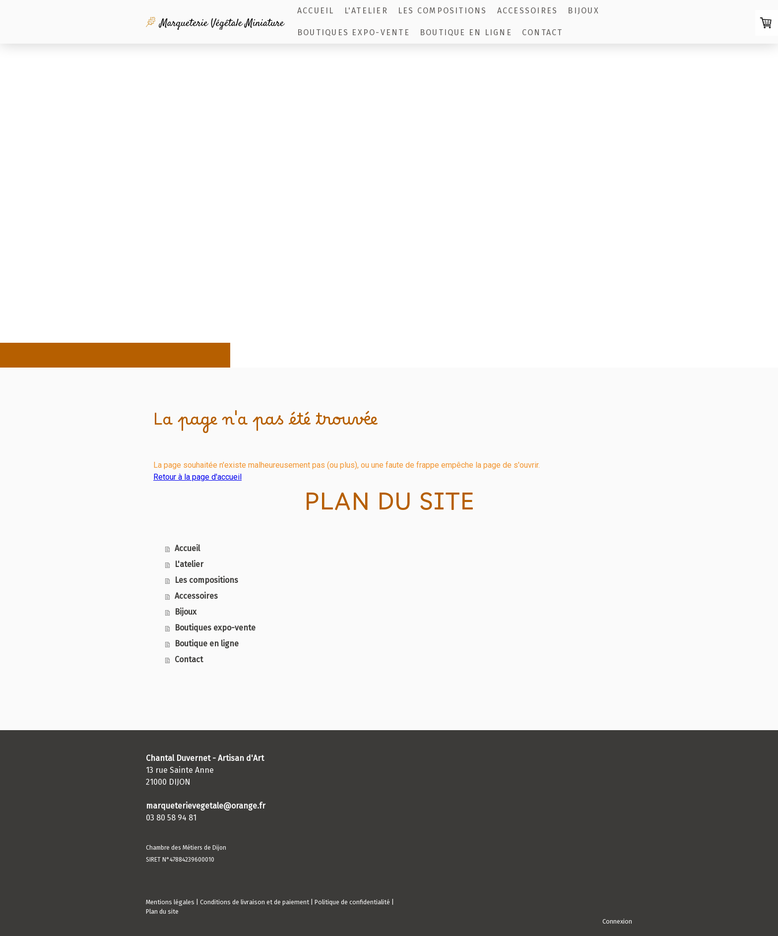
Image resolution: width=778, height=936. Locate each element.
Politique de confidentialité (352, 902)
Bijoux (583, 10)
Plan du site (162, 911)
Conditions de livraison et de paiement (254, 902)
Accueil (315, 10)
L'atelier (366, 10)
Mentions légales (170, 902)
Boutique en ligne (466, 32)
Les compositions (442, 10)
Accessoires (527, 10)
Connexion (617, 921)
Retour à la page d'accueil (197, 477)
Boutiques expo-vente (353, 32)
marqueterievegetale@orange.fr (205, 806)
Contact (542, 32)
